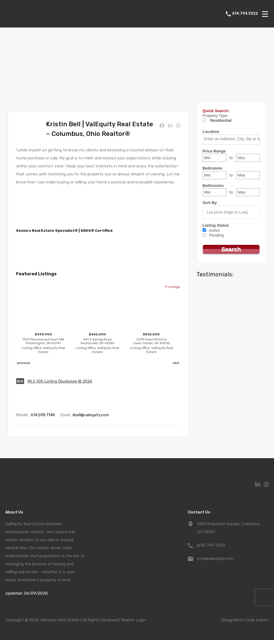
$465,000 (97, 343)
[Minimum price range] (214, 158)
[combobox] (231, 140)
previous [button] (23, 363)
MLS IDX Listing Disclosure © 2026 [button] (59, 381)
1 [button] (105, 363)
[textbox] (232, 138)
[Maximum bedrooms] (248, 175)
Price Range (214, 151)
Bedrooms (212, 168)
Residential (220, 120)
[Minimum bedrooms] (214, 175)
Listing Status (216, 225)
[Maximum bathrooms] (248, 192)
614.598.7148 (43, 415)
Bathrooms (213, 185)
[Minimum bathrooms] (214, 192)
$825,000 (151, 343)
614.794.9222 (245, 13)
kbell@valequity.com (91, 415)
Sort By (210, 202)
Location (211, 131)
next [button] (176, 363)
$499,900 (43, 343)
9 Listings (172, 287)
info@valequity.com (215, 558)
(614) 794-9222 (211, 545)
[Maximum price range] (248, 158)
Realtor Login (133, 620)
